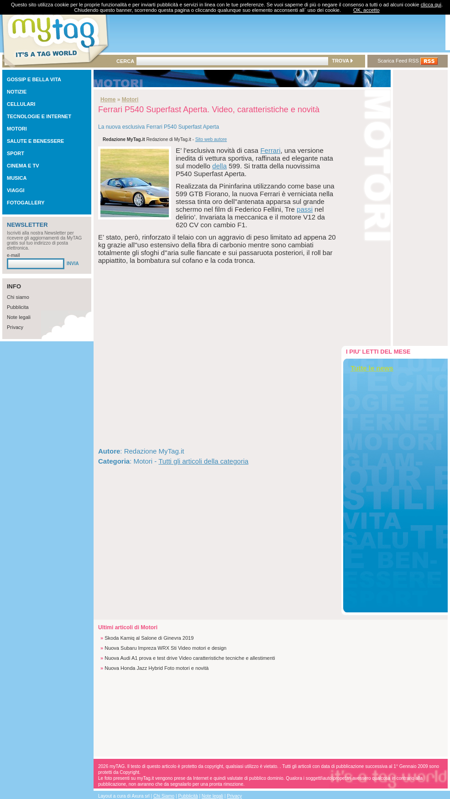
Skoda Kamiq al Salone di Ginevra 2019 (149, 638)
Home (107, 99)
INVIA (73, 263)
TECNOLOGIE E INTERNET (39, 116)
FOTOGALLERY (26, 202)
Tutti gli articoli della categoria (203, 461)
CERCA (125, 61)
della (219, 166)
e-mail (13, 255)
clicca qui (431, 4)
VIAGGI (16, 190)
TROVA (342, 60)
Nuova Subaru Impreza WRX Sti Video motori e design (165, 648)
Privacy (15, 327)
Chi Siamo (163, 796)
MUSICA (16, 178)
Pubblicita (18, 307)
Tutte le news (372, 368)
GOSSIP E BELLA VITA (34, 79)
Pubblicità (188, 796)
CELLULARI (21, 104)
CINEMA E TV (23, 165)
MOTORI (17, 128)
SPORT (15, 153)
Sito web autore (211, 139)
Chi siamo (18, 297)
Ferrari (270, 150)
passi (305, 209)
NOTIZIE (16, 91)
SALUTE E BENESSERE (35, 141)
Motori (130, 99)
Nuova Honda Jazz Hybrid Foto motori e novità (157, 668)
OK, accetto (366, 10)
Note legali (19, 317)
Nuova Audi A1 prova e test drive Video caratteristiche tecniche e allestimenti (190, 658)
